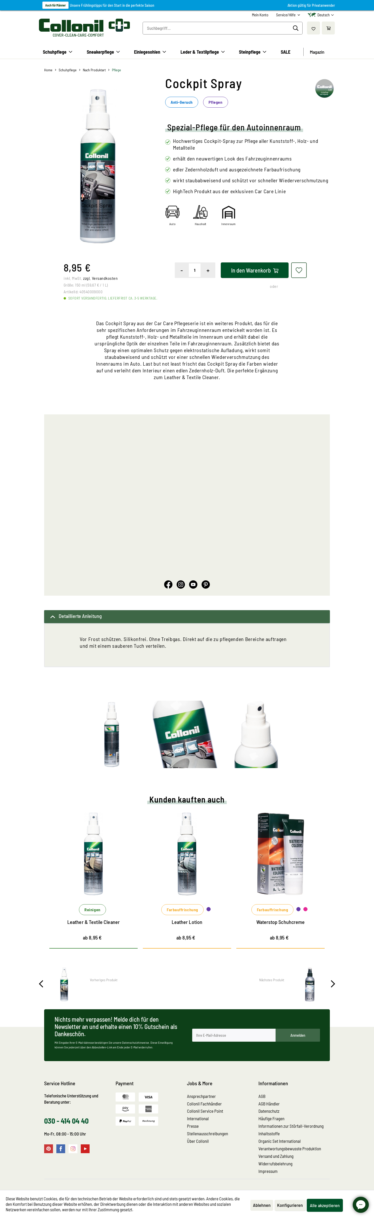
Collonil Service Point (205, 1110)
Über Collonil (198, 1141)
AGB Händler (269, 1103)
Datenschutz (268, 1110)
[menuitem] (260, 15)
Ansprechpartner (201, 1096)
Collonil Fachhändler (204, 1103)
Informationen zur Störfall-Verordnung (291, 1126)
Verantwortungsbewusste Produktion (289, 1148)
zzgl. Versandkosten (100, 278)
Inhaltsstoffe (269, 1133)
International (198, 1118)
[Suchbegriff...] (223, 28)
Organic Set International (279, 1141)
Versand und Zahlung (275, 1156)
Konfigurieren (290, 1205)
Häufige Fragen (271, 1118)
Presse (193, 1126)
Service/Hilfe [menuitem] (286, 14)
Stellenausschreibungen (207, 1133)
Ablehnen (262, 1205)
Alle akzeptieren (325, 1205)
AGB (261, 1096)
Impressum (268, 1171)
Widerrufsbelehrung (275, 1163)
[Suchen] (296, 28)
